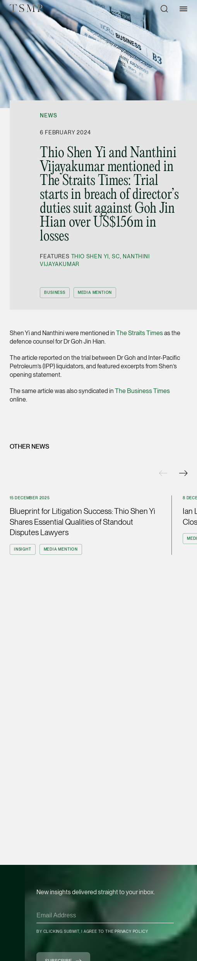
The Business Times (142, 391)
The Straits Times (139, 333)
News (48, 115)
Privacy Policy (131, 931)
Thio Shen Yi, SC (95, 256)
